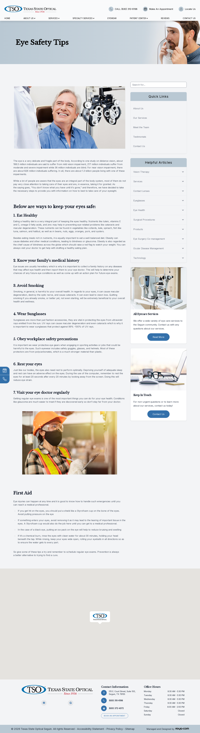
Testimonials (139, 136)
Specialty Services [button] (83, 18)
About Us (138, 108)
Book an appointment (114, 716)
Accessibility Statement (90, 728)
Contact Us (189, 18)
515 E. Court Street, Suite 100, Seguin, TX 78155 (122, 692)
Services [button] (53, 18)
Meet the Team (141, 127)
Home (7, 18)
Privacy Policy (114, 728)
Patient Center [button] (139, 18)
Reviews (165, 18)
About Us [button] (29, 18)
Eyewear (112, 18)
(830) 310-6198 (116, 700)
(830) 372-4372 (116, 708)
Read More (158, 337)
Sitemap (130, 728)
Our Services (140, 118)
